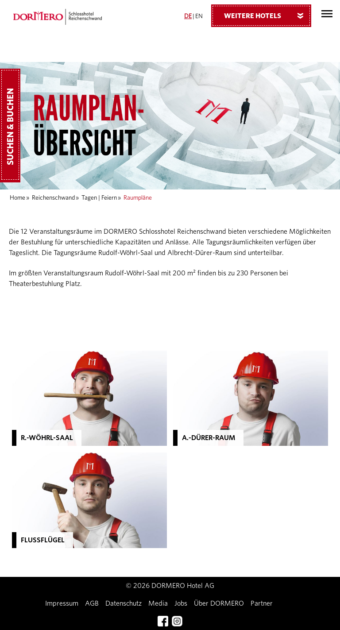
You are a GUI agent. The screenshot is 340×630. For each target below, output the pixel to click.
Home (17, 198)
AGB (92, 603)
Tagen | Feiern (99, 198)
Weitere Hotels (267, 15)
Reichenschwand (53, 198)
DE (188, 16)
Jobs (180, 603)
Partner (262, 603)
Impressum (61, 603)
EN (199, 16)
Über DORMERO (219, 603)
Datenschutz (123, 603)
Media (158, 603)
